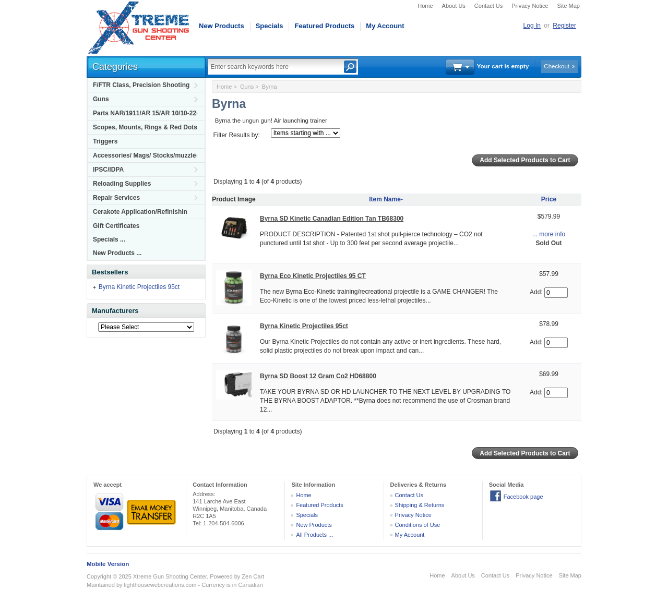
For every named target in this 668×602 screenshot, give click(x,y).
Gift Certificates (116, 226)
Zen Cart (253, 576)
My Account (385, 26)
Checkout (556, 66)
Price (548, 199)
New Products (221, 26)
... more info (548, 234)
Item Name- (386, 199)
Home (425, 6)
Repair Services (116, 197)
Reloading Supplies (122, 183)
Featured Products (324, 26)
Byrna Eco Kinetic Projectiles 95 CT (313, 276)
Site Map (568, 6)
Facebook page (523, 496)
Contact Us (488, 6)
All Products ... (314, 535)
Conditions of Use (417, 525)
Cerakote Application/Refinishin (140, 211)
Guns (101, 99)
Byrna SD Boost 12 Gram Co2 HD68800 (318, 376)
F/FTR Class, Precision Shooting (141, 85)
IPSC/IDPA (108, 169)
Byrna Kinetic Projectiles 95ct (139, 287)
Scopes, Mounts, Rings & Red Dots (145, 127)
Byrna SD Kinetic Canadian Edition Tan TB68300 (331, 218)
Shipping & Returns (420, 505)
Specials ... (109, 239)
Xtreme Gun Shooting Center (170, 576)
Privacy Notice (529, 6)
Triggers (105, 141)
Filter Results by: (236, 135)
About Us (454, 6)
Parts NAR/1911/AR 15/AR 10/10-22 (144, 113)
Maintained (101, 585)
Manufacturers (115, 311)
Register (564, 25)
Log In (532, 25)
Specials (269, 26)
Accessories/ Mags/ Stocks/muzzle (144, 155)
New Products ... (117, 253)
